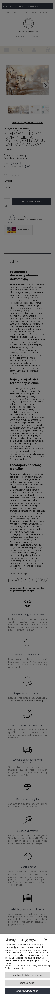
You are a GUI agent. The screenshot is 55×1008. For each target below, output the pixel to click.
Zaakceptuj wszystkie (27, 990)
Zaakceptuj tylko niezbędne (27, 975)
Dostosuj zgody (27, 983)
